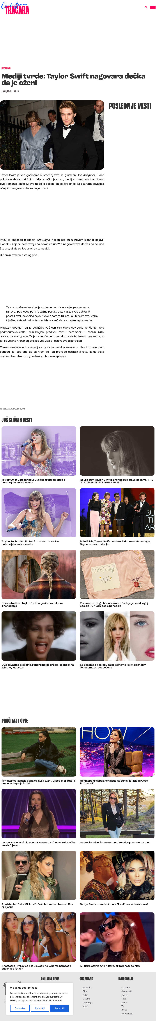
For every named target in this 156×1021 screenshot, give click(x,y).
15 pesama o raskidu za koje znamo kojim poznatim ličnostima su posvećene (113, 666)
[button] (146, 7)
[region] (39, 999)
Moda (124, 1003)
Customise (20, 1008)
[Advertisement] (78, 41)
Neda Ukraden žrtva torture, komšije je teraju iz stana (115, 842)
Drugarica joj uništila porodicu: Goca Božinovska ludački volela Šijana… (38, 844)
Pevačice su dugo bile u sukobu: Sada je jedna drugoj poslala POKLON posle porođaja (114, 605)
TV (122, 1006)
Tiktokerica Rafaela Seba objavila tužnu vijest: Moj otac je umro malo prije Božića (38, 782)
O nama (125, 988)
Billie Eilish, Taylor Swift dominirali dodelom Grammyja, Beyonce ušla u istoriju (115, 543)
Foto (85, 995)
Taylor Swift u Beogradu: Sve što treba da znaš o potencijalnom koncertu (33, 481)
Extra (124, 995)
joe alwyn (7, 409)
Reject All (40, 1008)
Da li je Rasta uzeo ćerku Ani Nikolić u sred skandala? (114, 904)
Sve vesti (126, 991)
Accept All (60, 1008)
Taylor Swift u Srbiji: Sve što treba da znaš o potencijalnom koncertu (30, 543)
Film (85, 991)
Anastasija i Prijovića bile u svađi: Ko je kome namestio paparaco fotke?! (36, 967)
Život (124, 1010)
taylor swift (19, 409)
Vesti (85, 1006)
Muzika (86, 999)
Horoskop (127, 1014)
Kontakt (87, 988)
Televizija (87, 1003)
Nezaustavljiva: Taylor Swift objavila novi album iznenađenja (32, 605)
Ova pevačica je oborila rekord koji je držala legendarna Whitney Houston (38, 666)
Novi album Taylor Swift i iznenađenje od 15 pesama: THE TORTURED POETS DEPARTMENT (116, 481)
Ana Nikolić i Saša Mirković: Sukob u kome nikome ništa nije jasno (37, 906)
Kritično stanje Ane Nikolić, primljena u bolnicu (110, 966)
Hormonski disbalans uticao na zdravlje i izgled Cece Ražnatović (114, 782)
